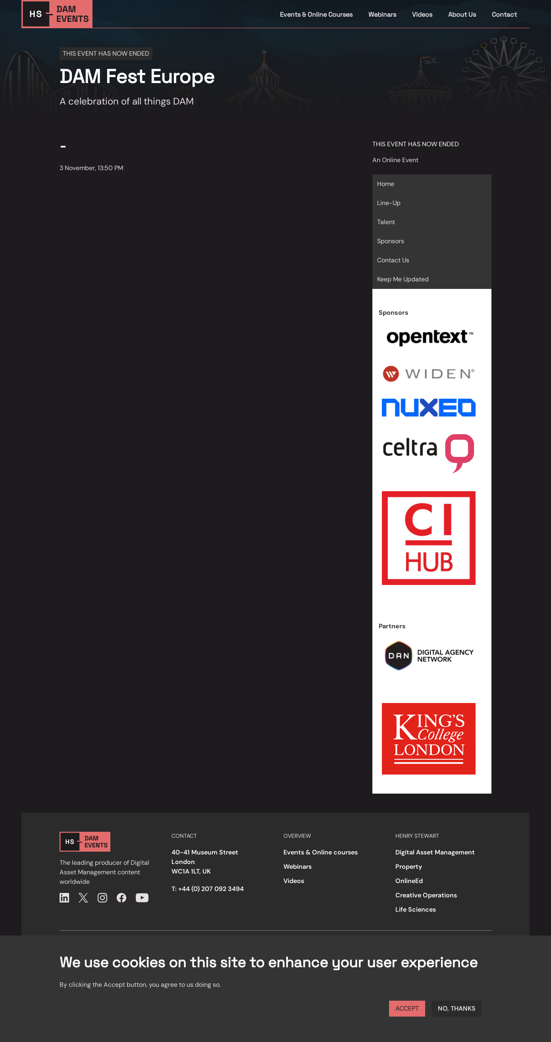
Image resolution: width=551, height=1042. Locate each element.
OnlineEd (409, 881)
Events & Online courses (320, 852)
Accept (407, 1008)
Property (408, 866)
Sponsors (390, 241)
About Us (462, 14)
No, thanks (457, 1008)
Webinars (382, 14)
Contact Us (393, 260)
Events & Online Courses (316, 14)
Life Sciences (415, 909)
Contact (504, 14)
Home (385, 184)
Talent (386, 222)
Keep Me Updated (403, 279)
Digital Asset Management (435, 852)
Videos (422, 14)
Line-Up (389, 203)
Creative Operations (426, 895)
